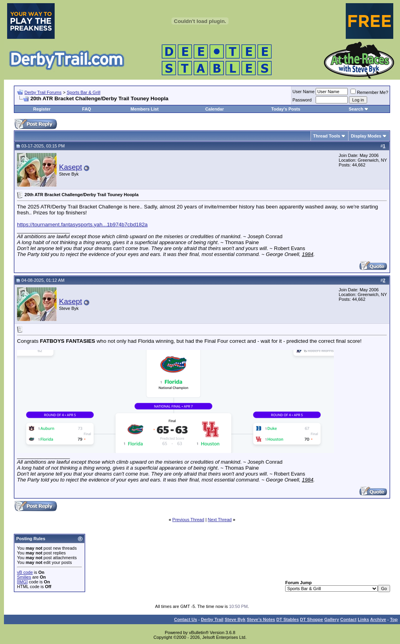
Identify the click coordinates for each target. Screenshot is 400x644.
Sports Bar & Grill (83, 92)
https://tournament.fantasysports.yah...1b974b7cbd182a (82, 224)
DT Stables (287, 619)
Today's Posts (285, 109)
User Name (304, 91)
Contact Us (185, 619)
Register (42, 109)
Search (356, 109)
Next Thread (220, 519)
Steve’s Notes (261, 619)
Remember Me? (369, 92)
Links (363, 619)
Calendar (214, 109)
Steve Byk (235, 619)
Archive (378, 619)
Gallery (331, 619)
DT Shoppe (311, 619)
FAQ (86, 109)
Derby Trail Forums (43, 92)
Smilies (24, 577)
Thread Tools (326, 136)
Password (302, 99)
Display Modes (366, 136)
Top (394, 619)
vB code (25, 572)
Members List (144, 109)
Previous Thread (188, 519)
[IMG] (22, 581)
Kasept (70, 167)
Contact (348, 619)
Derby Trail (212, 619)
